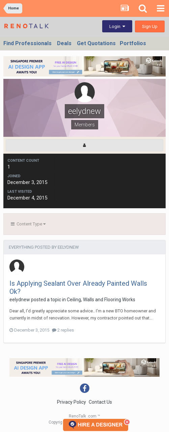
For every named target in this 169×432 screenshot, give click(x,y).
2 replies (63, 330)
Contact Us (100, 402)
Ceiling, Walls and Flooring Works (101, 299)
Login (117, 26)
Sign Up (150, 26)
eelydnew (19, 299)
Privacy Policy (71, 402)
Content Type (28, 223)
